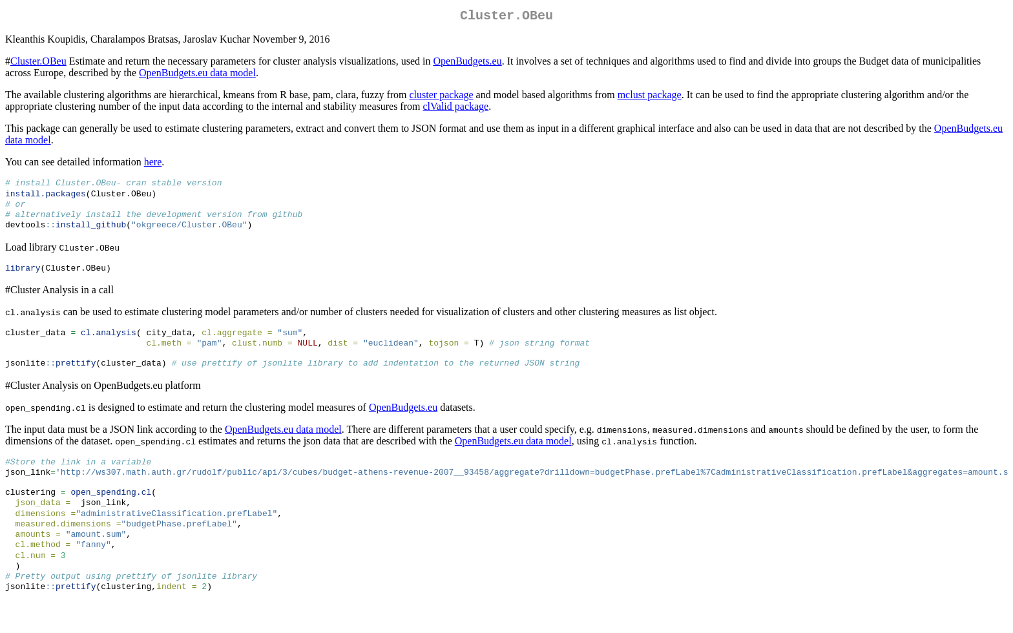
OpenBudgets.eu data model (197, 75)
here (153, 164)
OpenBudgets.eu (467, 63)
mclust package (650, 97)
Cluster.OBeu (38, 63)
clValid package (455, 108)
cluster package (442, 97)
